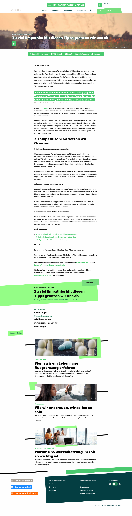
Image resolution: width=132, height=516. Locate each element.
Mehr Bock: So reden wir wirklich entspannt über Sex (56, 237)
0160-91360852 (82, 262)
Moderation (81, 10)
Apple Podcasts (82, 54)
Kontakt (52, 484)
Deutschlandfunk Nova (57, 480)
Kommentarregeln (86, 490)
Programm (68, 10)
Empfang (52, 487)
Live (101, 11)
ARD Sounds (56, 54)
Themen (44, 10)
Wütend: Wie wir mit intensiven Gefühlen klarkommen (56, 234)
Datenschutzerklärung (88, 480)
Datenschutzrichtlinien (43, 275)
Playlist (109, 11)
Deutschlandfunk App (39, 54)
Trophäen (52, 490)
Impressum (84, 484)
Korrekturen (84, 487)
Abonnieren (97, 54)
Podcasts (55, 10)
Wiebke (46, 108)
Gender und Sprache (87, 493)
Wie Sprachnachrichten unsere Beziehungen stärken (55, 240)
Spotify (69, 54)
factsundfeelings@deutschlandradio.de (49, 265)
